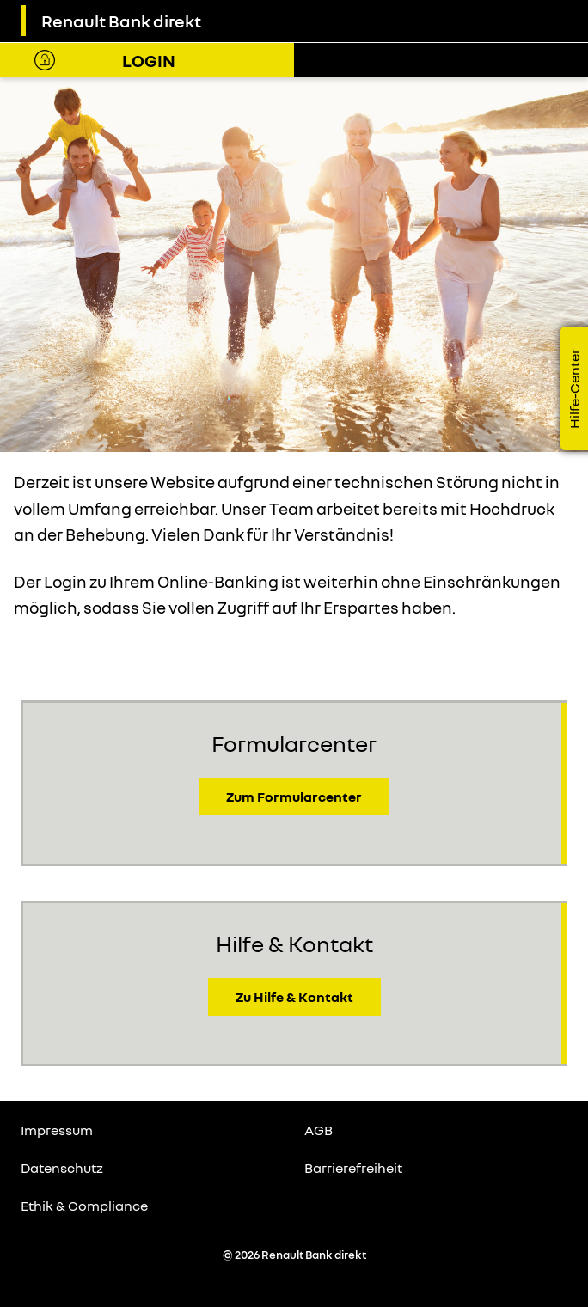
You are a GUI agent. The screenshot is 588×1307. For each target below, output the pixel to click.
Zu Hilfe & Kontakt (294, 996)
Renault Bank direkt (121, 20)
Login (148, 60)
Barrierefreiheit (353, 1167)
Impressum (57, 1130)
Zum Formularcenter (294, 796)
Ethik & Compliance (84, 1205)
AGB (318, 1130)
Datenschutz (62, 1167)
